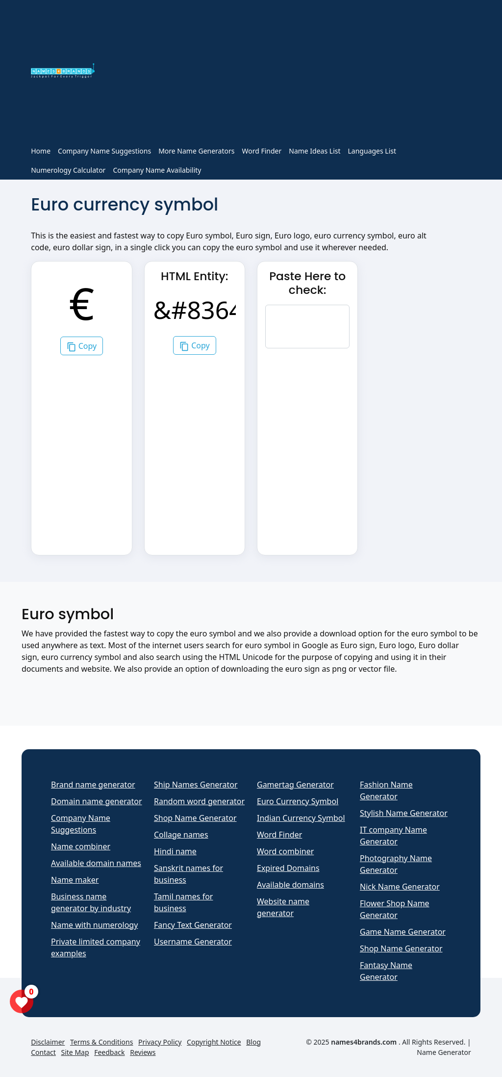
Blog (253, 1042)
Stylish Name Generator (404, 813)
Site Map (75, 1052)
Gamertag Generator (295, 784)
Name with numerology (94, 924)
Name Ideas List (314, 151)
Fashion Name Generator (386, 790)
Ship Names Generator (196, 784)
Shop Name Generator (195, 818)
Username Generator (193, 941)
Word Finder (261, 151)
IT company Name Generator (393, 835)
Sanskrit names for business (188, 874)
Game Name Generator (403, 931)
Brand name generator (93, 784)
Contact (43, 1052)
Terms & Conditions (101, 1042)
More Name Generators (196, 151)
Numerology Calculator (68, 170)
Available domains (290, 884)
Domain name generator (96, 801)
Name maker (75, 879)
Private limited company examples (95, 947)
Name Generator (444, 1052)
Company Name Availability (157, 170)
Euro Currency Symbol (297, 801)
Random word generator (199, 801)
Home (40, 151)
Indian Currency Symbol (301, 818)
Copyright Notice (214, 1042)
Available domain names (96, 863)
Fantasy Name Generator (386, 971)
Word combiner (285, 851)
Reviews (142, 1052)
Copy (82, 346)
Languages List (372, 151)
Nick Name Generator (400, 886)
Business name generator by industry (91, 902)
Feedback (109, 1052)
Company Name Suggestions (104, 151)
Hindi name (175, 851)
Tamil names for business (183, 902)
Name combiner (80, 846)
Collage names (181, 834)
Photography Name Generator (396, 864)
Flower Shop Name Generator (394, 909)
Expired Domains (288, 868)
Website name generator (283, 907)
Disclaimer (48, 1042)
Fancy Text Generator (193, 924)
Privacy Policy (159, 1042)
